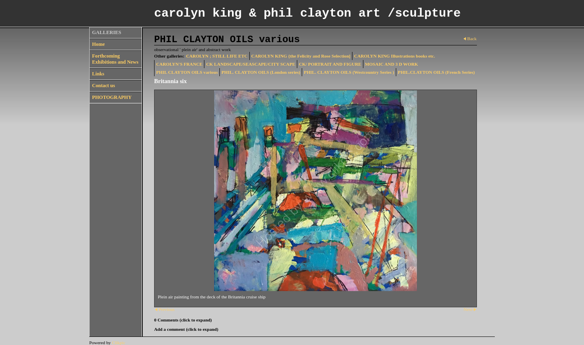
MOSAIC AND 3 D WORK (391, 64)
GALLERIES (106, 32)
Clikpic (118, 342)
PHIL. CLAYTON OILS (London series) (260, 72)
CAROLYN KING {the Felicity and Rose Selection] (301, 56)
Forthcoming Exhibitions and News (115, 59)
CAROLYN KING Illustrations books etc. (394, 56)
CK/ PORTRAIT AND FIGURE (330, 64)
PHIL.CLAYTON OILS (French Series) (436, 72)
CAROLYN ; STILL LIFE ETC (217, 56)
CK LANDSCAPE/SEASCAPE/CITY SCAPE (250, 64)
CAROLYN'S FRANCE (179, 64)
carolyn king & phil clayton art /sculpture (307, 13)
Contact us (103, 85)
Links (98, 74)
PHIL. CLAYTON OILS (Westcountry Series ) (349, 72)
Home (98, 44)
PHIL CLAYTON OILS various (187, 72)
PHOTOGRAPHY (112, 97)
